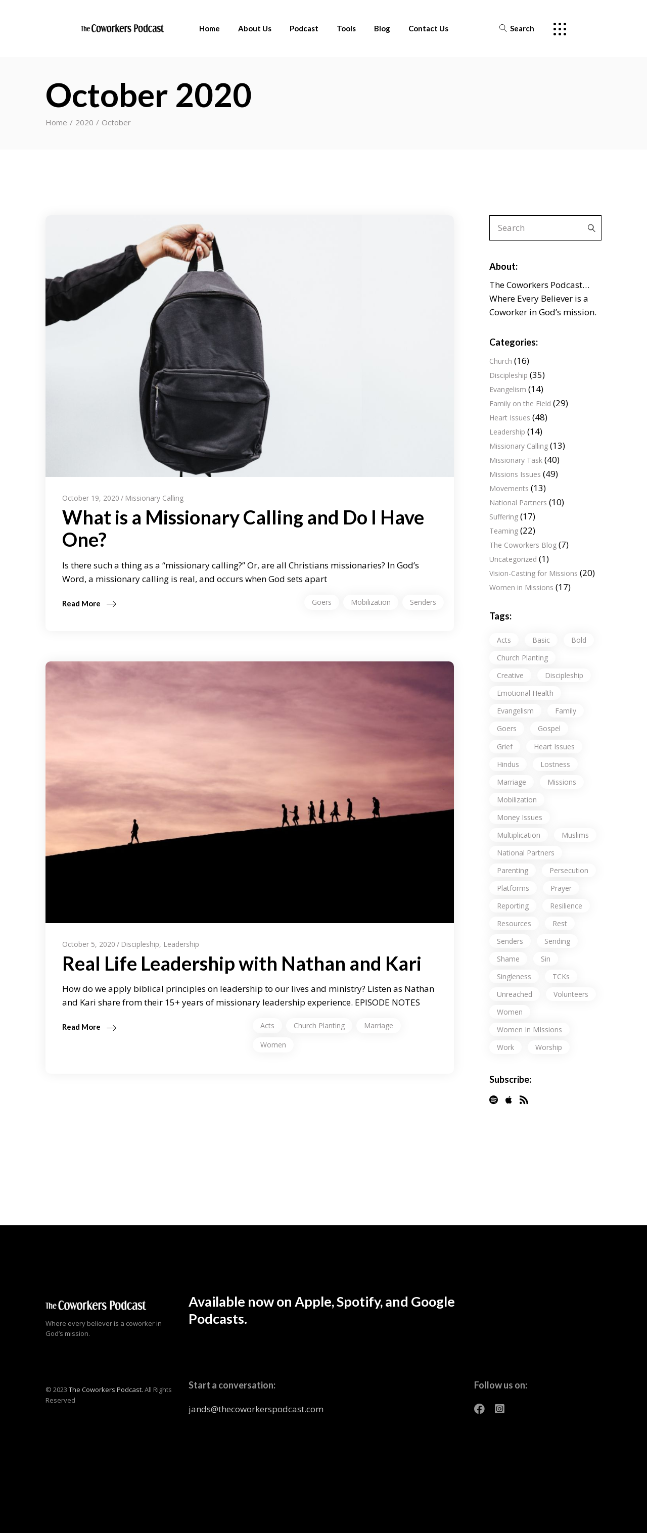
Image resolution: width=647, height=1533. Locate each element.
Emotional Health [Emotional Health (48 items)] (525, 693)
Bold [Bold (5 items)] (578, 640)
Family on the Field (520, 403)
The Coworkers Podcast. (106, 1389)
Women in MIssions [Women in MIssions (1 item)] (529, 1029)
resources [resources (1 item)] (514, 923)
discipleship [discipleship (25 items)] (564, 675)
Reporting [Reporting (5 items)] (513, 906)
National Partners (518, 502)
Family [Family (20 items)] (565, 710)
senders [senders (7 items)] (510, 941)
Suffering (503, 516)
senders (423, 602)
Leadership (181, 944)
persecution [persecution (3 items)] (568, 870)
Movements (509, 488)
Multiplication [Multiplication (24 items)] (518, 835)
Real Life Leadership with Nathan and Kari (242, 963)
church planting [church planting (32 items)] (522, 657)
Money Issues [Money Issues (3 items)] (519, 817)
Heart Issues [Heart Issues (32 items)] (554, 746)
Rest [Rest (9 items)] (559, 923)
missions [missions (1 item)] (561, 782)
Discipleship (140, 944)
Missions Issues (515, 474)
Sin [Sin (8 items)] (545, 959)
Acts (267, 1025)
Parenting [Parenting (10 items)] (512, 870)
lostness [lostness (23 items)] (555, 764)
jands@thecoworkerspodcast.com (256, 1409)
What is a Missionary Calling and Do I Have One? (243, 528)
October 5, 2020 (88, 944)
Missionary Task (515, 460)
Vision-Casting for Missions (533, 573)
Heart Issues (509, 417)
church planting (319, 1025)
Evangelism (507, 389)
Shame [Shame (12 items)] (508, 959)
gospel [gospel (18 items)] (549, 728)
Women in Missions (521, 587)
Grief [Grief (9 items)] (505, 746)
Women (273, 1044)
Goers (322, 602)
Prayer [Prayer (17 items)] (561, 888)
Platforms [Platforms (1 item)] (513, 888)
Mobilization (371, 602)
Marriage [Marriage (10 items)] (511, 782)
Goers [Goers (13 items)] (507, 728)
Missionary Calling (154, 498)
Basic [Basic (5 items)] (541, 640)
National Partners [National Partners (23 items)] (525, 852)
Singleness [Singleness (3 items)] (514, 976)
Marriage (378, 1025)
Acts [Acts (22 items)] (504, 640)
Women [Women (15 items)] (510, 1012)
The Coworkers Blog (523, 545)
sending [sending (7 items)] (557, 941)
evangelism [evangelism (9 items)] (515, 710)
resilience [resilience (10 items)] (566, 906)
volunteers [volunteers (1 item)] (570, 994)
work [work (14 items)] (505, 1047)
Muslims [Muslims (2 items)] (575, 835)
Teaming (503, 531)
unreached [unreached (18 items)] (514, 994)
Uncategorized (513, 559)
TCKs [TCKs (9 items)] (561, 976)
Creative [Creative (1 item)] (510, 675)
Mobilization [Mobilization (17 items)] (517, 799)
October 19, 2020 (90, 498)
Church (500, 361)
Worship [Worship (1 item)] (548, 1047)
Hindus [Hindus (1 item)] (508, 764)
